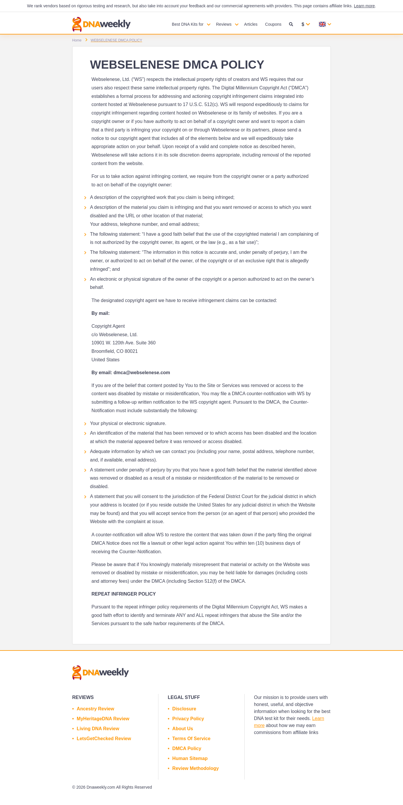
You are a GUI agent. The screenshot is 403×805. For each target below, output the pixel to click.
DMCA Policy (186, 748)
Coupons (273, 24)
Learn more (364, 6)
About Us (182, 728)
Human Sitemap (190, 758)
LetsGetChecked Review (104, 738)
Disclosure (184, 708)
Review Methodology (195, 768)
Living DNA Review (98, 728)
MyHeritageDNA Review (103, 718)
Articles (250, 24)
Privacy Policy (188, 718)
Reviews (223, 24)
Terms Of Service (191, 738)
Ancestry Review (95, 708)
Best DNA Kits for (187, 24)
